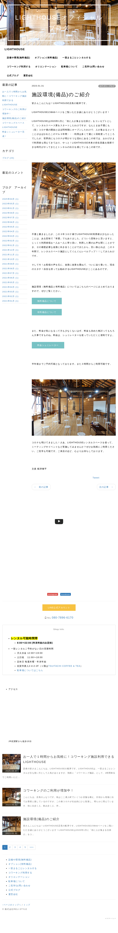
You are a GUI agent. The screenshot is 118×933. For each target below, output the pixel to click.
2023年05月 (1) (10, 203)
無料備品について (46, 301)
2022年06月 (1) (10, 222)
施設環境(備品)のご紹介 (14, 118)
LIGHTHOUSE (15, 49)
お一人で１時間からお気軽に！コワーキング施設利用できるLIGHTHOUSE (14, 98)
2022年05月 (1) (10, 227)
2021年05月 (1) (10, 282)
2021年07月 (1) (10, 273)
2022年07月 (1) (10, 217)
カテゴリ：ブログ (107, 86)
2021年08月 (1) (10, 268)
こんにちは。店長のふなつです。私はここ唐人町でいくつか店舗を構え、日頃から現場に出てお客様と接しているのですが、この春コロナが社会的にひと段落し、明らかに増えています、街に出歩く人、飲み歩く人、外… (68, 801)
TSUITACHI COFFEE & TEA (64, 666)
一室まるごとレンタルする (76, 57)
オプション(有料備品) (46, 57)
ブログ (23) (8, 158)
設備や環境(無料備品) (18, 57)
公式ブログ (13, 75)
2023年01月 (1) (10, 208)
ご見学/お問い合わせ (93, 66)
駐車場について (69, 66)
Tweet (96, 477)
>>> (31, 847)
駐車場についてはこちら (30, 670)
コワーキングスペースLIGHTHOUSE (13, 125)
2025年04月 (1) (10, 199)
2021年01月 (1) (10, 301)
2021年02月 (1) (10, 296)
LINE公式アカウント (59, 607)
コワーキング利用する (19, 66)
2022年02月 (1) (10, 241)
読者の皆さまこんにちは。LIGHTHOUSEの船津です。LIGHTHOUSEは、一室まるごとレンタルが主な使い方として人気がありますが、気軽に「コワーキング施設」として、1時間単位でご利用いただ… (58, 772)
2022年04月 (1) (10, 231)
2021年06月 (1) (10, 278)
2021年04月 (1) (10, 287)
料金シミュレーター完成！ (13, 134)
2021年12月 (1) (10, 250)
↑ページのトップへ (11, 905)
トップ (27, 905)
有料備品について (46, 312)
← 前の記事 (41, 487)
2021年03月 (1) (10, 292)
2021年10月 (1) (10, 259)
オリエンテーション (46, 66)
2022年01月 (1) (10, 245)
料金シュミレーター (48, 345)
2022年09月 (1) (10, 213)
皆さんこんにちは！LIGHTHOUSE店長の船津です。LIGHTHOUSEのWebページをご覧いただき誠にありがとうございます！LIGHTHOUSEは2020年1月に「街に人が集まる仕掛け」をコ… (68, 830)
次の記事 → (106, 487)
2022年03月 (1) (10, 236)
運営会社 (28, 75)
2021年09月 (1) (10, 264)
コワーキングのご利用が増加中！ (14, 111)
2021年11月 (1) (10, 254)
